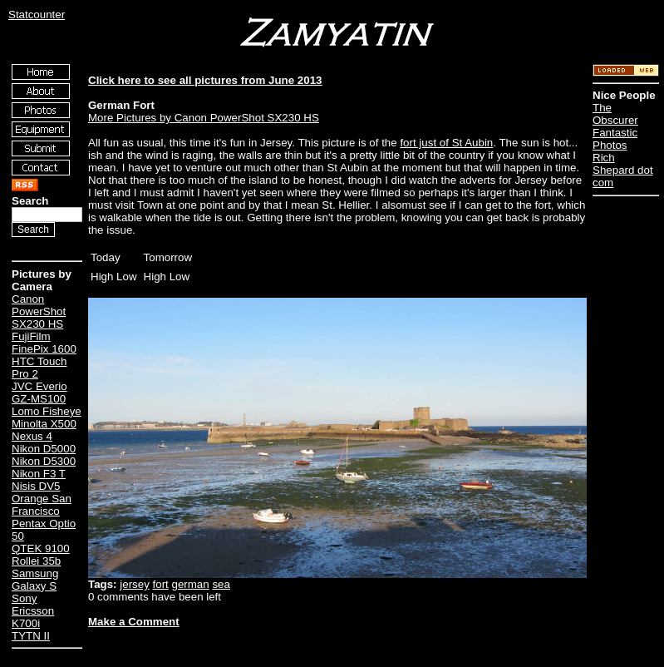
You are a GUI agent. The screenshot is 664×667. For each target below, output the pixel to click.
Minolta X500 (44, 423)
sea (221, 584)
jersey (135, 584)
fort (161, 584)
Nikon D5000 (44, 448)
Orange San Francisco (41, 504)
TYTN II (31, 636)
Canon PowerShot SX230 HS (39, 311)
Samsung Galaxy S (35, 579)
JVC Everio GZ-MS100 (39, 392)
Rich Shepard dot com (623, 170)
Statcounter (36, 14)
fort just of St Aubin (446, 142)
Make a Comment (134, 621)
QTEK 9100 (41, 548)
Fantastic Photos (615, 138)
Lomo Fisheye (46, 411)
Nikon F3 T (39, 473)
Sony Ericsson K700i (33, 611)
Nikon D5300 (44, 461)
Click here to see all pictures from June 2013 (205, 80)
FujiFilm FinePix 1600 (44, 342)
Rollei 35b (36, 561)
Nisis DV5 (36, 486)
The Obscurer (615, 113)
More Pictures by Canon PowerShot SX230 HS (203, 117)
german (190, 584)
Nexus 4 (32, 436)
